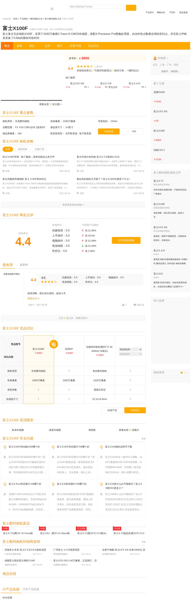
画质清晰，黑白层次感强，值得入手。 (168, 215)
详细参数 (109, 131)
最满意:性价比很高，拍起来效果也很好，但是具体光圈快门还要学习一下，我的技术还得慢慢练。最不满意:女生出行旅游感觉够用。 (170, 285)
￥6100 (97, 87)
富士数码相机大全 (53, 19)
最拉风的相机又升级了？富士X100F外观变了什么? (103, 179)
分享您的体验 (126, 240)
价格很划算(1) (84, 70)
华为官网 (7, 597)
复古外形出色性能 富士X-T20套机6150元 (98, 157)
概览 (7, 45)
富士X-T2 (158, 181)
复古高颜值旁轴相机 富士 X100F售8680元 (24, 179)
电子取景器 (85, 133)
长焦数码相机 (22, 121)
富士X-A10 (159, 250)
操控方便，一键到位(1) (126, 70)
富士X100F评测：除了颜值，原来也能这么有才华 (29, 157)
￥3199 (157, 159)
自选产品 (112, 410)
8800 (84, 58)
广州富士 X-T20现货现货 (66, 550)
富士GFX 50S (160, 111)
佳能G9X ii (159, 150)
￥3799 (126, 87)
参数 (19, 45)
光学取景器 (71, 133)
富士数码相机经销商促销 (21, 541)
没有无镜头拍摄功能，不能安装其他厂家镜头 (169, 192)
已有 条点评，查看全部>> (73, 318)
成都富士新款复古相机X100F (20, 560)
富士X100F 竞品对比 (18, 328)
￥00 (68, 87)
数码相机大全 (36, 19)
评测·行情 (75, 45)
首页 (15, 19)
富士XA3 (158, 273)
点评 (46, 45)
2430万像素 (69, 121)
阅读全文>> (33, 298)
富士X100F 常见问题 (18, 438)
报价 (32, 45)
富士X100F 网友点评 (18, 215)
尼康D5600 (159, 92)
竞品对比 (93, 45)
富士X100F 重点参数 (18, 112)
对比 (134, 131)
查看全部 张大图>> (50, 104)
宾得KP (69, 349)
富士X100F (38, 349)
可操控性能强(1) (103, 70)
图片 (60, 45)
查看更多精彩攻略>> (73, 204)
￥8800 (157, 140)
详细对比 (135, 410)
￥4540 (157, 101)
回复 (139, 305)
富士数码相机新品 (16, 523)
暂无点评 (111, 87)
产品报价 (24, 19)
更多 (144, 438)
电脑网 (15, 7)
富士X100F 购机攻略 (18, 141)
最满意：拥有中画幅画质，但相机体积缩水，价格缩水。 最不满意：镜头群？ (169, 238)
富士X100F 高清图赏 (18, 420)
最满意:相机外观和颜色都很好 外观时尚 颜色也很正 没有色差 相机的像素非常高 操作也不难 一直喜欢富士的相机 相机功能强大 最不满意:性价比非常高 (170, 261)
